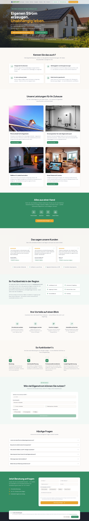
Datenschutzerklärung (73, 514)
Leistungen (22, 2)
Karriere (41, 2)
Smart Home (67, 489)
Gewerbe (55, 1)
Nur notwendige (67, 516)
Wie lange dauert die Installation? (44, 459)
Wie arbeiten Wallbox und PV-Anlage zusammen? (44, 449)
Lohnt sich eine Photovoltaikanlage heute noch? (44, 440)
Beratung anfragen (73, 2)
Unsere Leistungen (41, 32)
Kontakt (48, 2)
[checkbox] (14, 406)
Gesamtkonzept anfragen (44, 220)
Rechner (31, 2)
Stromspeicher (26, 411)
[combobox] (44, 402)
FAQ (44, 2)
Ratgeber (36, 2)
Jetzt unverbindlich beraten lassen (22, 32)
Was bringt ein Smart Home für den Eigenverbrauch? (44, 454)
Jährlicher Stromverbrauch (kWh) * (20, 394)
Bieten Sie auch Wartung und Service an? (44, 463)
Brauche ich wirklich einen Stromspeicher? (44, 445)
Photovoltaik (17, 411)
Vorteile (27, 2)
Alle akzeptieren (75, 516)
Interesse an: (15, 409)
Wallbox (35, 411)
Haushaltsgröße (16, 400)
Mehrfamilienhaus (63, 1)
